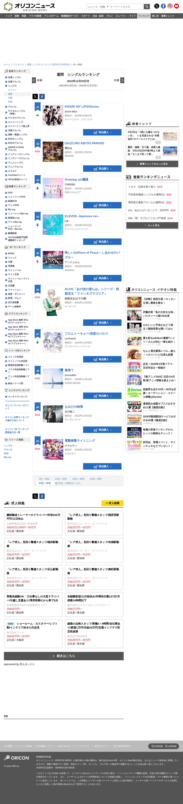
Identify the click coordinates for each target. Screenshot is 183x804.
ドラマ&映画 (35, 16)
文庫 (10, 262)
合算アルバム (14, 81)
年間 (10, 102)
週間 (10, 94)
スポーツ (85, 16)
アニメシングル (15, 162)
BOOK (11, 253)
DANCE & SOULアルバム (16, 148)
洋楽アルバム (14, 130)
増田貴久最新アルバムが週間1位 (146, 202)
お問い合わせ (64, 746)
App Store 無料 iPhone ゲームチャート (18, 321)
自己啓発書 (13, 302)
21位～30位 (78, 478)
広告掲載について (44, 746)
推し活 (155, 16)
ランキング (144, 16)
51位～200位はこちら (68, 483)
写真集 (11, 266)
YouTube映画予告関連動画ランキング (18, 238)
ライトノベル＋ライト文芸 (18, 280)
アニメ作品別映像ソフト (18, 377)
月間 (10, 98)
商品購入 (103, 132)
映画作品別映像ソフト (18, 365)
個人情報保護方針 (122, 746)
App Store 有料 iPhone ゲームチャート (18, 328)
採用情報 (158, 746)
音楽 (24, 16)
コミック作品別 (15, 357)
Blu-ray (11, 209)
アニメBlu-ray (15, 222)
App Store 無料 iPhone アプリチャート (18, 335)
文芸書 (11, 285)
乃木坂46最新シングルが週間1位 (146, 194)
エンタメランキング (17, 396)
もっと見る (152, 225)
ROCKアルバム (15, 143)
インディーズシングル (18, 154)
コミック (12, 258)
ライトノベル (14, 270)
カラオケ (12, 171)
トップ (8, 16)
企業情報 (172, 746)
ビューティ (121, 16)
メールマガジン (82, 746)
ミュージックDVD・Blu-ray (15, 227)
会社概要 (8, 746)
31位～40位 (96, 478)
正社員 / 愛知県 (33, 522)
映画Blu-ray (14, 218)
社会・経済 (98, 16)
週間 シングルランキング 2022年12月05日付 (48, 64)
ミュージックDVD (16, 197)
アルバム (12, 106)
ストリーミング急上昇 (18, 126)
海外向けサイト (101, 746)
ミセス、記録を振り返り (142, 186)
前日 (37, 80)
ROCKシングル (15, 139)
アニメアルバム (15, 167)
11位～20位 (61, 478)
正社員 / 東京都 (94, 604)
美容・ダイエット (16, 294)
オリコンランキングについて (17, 407)
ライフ (132, 16)
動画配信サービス (69, 16)
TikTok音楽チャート (18, 179)
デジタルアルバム (16, 118)
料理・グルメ (14, 298)
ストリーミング (15, 122)
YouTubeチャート (16, 175)
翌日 (119, 80)
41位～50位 (45, 483)
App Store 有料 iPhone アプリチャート (18, 342)
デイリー (12, 90)
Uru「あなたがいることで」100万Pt (148, 210)
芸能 (17, 16)
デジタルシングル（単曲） (16, 112)
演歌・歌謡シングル (17, 134)
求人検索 (114, 503)
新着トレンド (167, 16)
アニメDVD (13, 205)
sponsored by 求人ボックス (19, 664)
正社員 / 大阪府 (33, 631)
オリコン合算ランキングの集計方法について (17, 419)
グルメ (109, 16)
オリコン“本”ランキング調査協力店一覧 (17, 431)
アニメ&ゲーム (51, 16)
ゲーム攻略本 (14, 306)
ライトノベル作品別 (17, 361)
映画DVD (12, 201)
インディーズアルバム (18, 158)
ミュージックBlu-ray (18, 213)
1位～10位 (44, 478)
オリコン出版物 (24, 746)
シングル (12, 86)
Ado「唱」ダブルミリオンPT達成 (147, 218)
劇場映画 (12, 233)
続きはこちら (66, 656)
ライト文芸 (13, 274)
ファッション (14, 289)
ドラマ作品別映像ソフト (18, 370)
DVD (10, 192)
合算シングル (14, 77)
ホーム (7, 64)
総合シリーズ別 (15, 383)
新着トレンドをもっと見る (152, 163)
